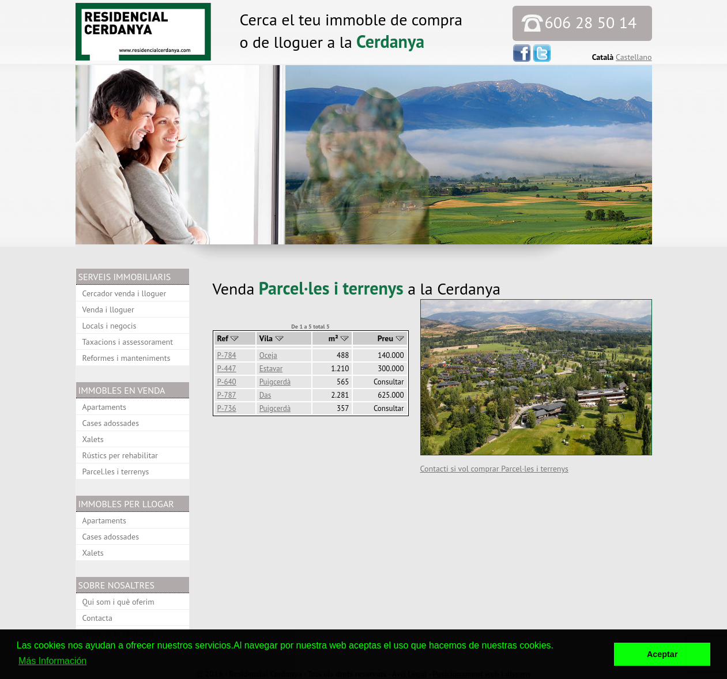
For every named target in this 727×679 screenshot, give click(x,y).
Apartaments (104, 407)
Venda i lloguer (108, 309)
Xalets (93, 439)
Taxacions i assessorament (127, 342)
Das (265, 395)
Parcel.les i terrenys (115, 471)
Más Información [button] (52, 661)
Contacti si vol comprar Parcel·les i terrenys (494, 468)
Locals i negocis (109, 325)
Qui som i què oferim (118, 602)
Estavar (270, 369)
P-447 (226, 369)
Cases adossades (111, 423)
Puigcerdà (275, 382)
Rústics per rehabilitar (120, 455)
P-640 (226, 382)
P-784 (226, 355)
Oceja (268, 355)
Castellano (634, 57)
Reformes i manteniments (126, 358)
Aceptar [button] (662, 654)
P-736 (226, 408)
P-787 (226, 395)
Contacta (97, 618)
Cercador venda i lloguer (124, 293)
